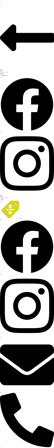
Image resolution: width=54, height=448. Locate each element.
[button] (27, 2)
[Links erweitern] (0, 447)
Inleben (1, 195)
